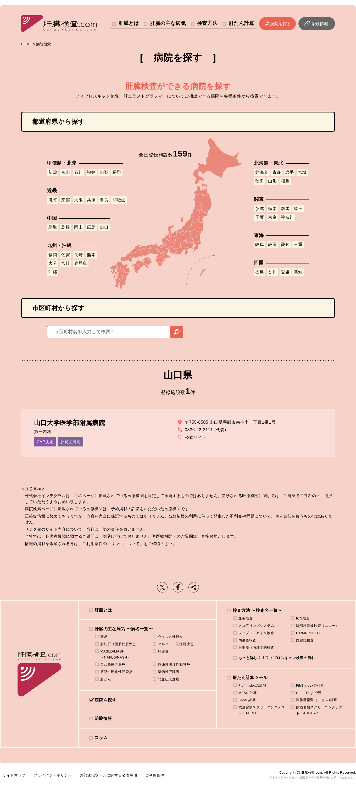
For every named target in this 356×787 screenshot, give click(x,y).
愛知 (285, 244)
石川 (78, 172)
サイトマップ (14, 775)
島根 (65, 227)
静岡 (272, 244)
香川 (272, 272)
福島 (285, 181)
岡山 (78, 227)
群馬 (285, 208)
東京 (272, 217)
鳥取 (52, 227)
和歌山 (119, 200)
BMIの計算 (247, 700)
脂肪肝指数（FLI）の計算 (316, 700)
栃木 (272, 208)
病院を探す (280, 23)
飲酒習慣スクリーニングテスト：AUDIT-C (319, 710)
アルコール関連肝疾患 (176, 644)
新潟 (52, 172)
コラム (101, 737)
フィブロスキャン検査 (256, 633)
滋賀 (52, 200)
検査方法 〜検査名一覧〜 (257, 610)
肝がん (105, 679)
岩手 (289, 172)
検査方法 (207, 23)
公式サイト (196, 437)
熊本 (91, 254)
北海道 (261, 172)
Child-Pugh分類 (309, 693)
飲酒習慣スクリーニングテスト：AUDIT (261, 710)
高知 (298, 272)
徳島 (259, 272)
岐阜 (259, 244)
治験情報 (320, 23)
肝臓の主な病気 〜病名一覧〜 (123, 629)
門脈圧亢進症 (168, 679)
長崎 (78, 254)
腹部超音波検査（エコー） (317, 626)
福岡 (52, 254)
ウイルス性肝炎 (170, 637)
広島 (91, 227)
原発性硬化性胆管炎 (116, 672)
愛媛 (285, 272)
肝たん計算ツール (250, 677)
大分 (52, 263)
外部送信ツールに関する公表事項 (108, 775)
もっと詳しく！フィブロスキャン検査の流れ (276, 658)
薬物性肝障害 (168, 672)
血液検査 (245, 618)
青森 (276, 172)
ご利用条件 (154, 775)
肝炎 (103, 637)
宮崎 (65, 263)
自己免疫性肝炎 (112, 664)
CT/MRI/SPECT (309, 633)
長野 (117, 172)
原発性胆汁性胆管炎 (174, 664)
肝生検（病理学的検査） (258, 647)
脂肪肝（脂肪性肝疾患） (120, 644)
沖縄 (52, 272)
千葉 (259, 217)
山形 (272, 181)
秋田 (259, 181)
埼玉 (298, 208)
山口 (104, 227)
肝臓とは (128, 23)
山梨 (104, 172)
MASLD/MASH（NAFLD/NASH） (115, 654)
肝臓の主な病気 (168, 23)
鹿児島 (80, 263)
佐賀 (65, 254)
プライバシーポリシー (53, 775)
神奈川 (287, 217)
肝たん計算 (241, 23)
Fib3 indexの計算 (310, 685)
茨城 (259, 208)
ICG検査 (303, 618)
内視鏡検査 (247, 640)
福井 (91, 172)
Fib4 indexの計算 (252, 685)
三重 (298, 244)
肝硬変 (163, 651)
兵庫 (91, 200)
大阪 (78, 200)
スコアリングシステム (256, 626)
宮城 (302, 172)
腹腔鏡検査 (305, 640)
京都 (65, 200)
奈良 (104, 200)
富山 (65, 172)
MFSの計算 (247, 693)
